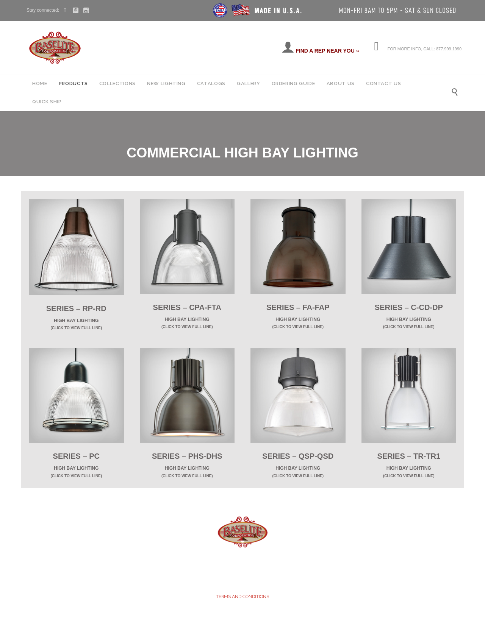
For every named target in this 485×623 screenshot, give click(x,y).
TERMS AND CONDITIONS (242, 596)
